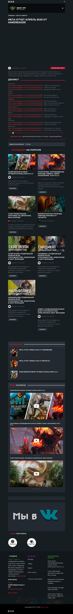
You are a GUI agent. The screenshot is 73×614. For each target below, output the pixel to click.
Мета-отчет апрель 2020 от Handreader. (35, 350)
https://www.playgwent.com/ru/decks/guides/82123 (25, 115)
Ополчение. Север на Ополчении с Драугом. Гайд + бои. (56, 596)
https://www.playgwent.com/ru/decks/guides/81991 (25, 97)
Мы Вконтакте (16, 136)
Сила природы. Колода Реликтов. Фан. (56, 589)
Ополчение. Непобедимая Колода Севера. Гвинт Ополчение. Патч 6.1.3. (51, 173)
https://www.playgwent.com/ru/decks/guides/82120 (25, 116)
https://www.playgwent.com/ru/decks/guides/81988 (25, 95)
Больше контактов (15, 589)
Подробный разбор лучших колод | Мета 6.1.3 (20, 173)
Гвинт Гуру (44, 607)
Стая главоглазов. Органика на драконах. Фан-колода (19, 215)
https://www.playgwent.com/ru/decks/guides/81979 (25, 87)
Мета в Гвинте (21, 15)
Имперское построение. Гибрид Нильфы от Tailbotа (50, 215)
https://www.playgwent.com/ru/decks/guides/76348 (25, 85)
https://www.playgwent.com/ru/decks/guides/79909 (25, 109)
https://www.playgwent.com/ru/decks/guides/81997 (25, 101)
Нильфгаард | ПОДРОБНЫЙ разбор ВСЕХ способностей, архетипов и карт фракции (21, 300)
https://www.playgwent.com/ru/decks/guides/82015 (25, 130)
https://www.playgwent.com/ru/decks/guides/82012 (25, 128)
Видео (30, 568)
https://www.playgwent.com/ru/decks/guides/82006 (25, 122)
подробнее (20, 576)
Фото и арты (32, 572)
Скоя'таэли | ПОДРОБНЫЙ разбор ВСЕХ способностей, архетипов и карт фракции (21, 256)
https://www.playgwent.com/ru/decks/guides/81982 (25, 89)
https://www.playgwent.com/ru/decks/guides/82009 (25, 124)
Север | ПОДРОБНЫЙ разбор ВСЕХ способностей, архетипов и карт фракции (51, 311)
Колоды (30, 559)
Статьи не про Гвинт (35, 579)
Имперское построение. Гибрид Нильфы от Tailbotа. (56, 581)
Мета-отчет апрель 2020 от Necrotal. (34, 361)
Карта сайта (12, 593)
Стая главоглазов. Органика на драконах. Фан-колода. (56, 573)
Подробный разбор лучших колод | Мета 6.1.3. (38, 372)
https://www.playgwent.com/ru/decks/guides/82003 (25, 105)
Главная (11, 15)
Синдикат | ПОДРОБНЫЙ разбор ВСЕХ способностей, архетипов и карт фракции (51, 256)
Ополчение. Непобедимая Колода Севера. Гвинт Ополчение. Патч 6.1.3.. (56, 564)
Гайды (30, 564)
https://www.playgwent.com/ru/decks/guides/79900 (25, 111)
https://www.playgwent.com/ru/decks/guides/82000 (25, 103)
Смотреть (13, 188)
